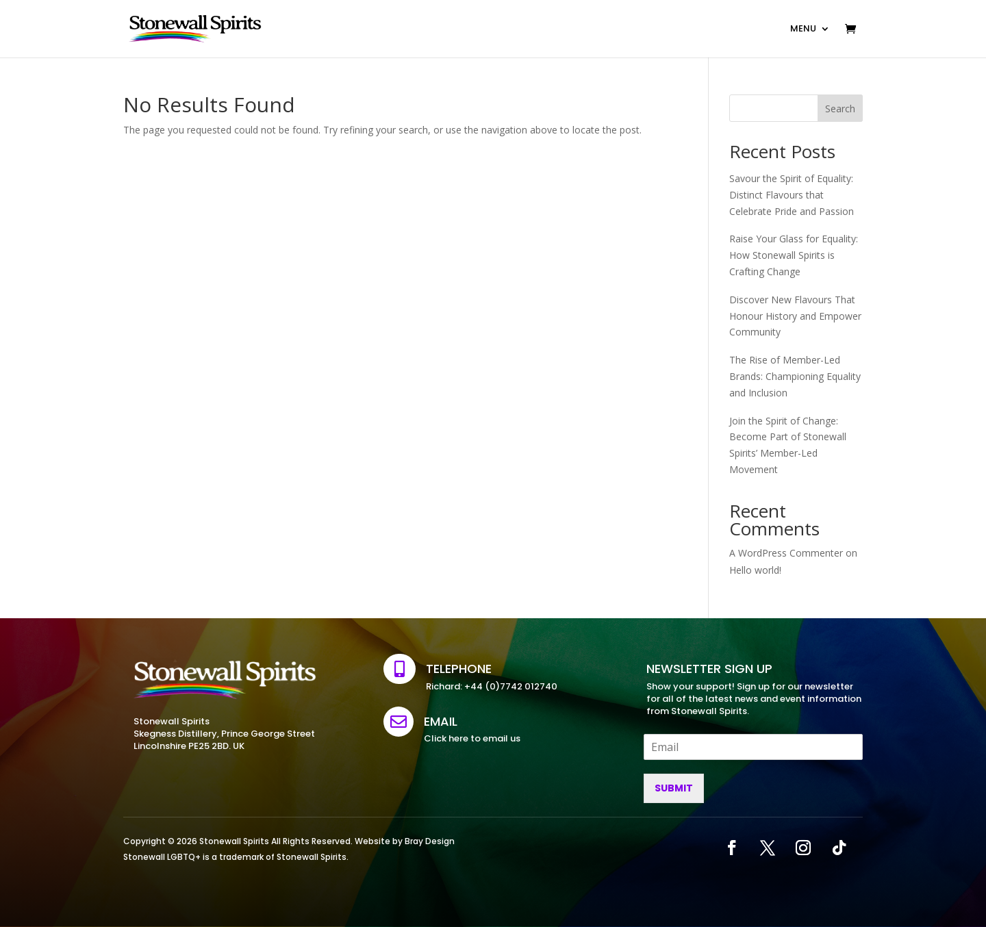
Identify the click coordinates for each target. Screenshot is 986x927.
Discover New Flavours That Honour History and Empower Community (795, 316)
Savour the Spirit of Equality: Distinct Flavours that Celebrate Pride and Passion (791, 195)
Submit (674, 788)
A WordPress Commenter (786, 552)
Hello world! (755, 569)
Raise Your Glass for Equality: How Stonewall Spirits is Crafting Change (793, 255)
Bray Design (430, 841)
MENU (803, 28)
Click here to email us (472, 738)
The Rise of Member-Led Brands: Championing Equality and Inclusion (795, 376)
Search (840, 108)
